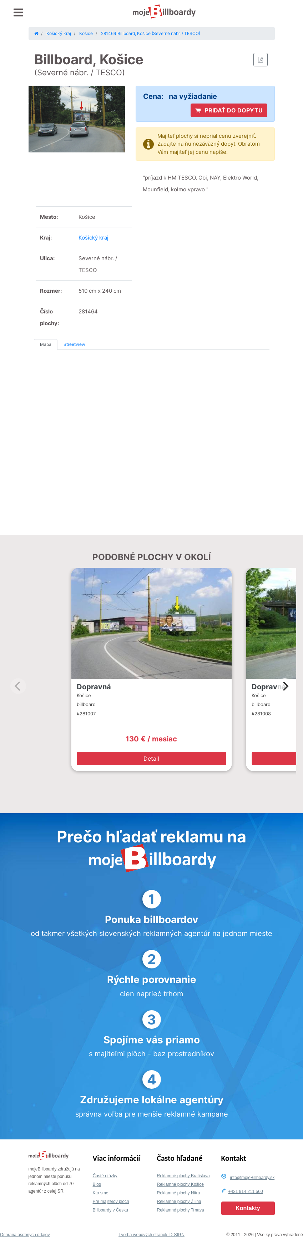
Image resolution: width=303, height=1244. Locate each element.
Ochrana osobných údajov (25, 1234)
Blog (97, 1184)
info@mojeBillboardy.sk (252, 1177)
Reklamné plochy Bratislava (183, 1175)
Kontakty (248, 1208)
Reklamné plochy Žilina (179, 1201)
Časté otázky (105, 1175)
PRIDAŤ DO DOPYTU (229, 110)
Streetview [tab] (74, 344)
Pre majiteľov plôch (111, 1201)
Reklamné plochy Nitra (178, 1192)
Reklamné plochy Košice (180, 1184)
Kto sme (100, 1192)
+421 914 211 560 (245, 1191)
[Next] (285, 686)
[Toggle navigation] (18, 12)
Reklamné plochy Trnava (180, 1210)
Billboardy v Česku (110, 1210)
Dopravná (94, 687)
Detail (151, 758)
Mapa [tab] (45, 344)
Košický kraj (93, 237)
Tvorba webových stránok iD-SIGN (151, 1234)
